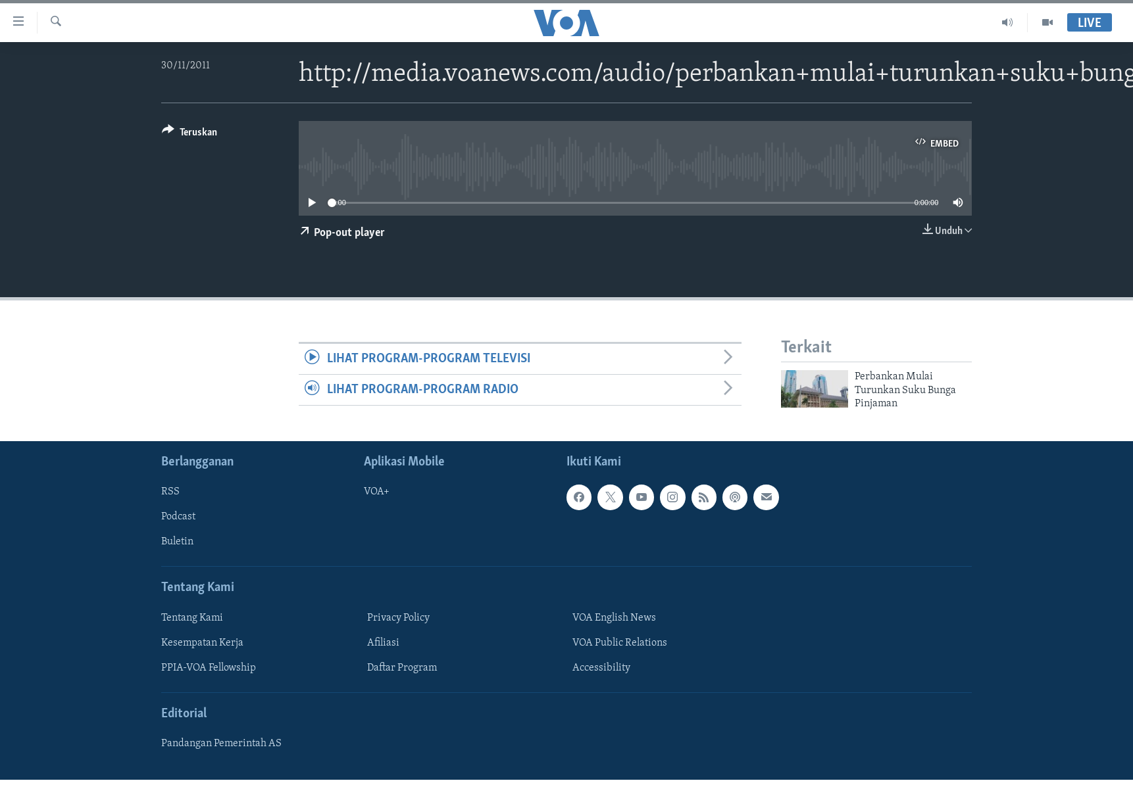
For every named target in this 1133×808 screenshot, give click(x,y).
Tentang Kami (192, 617)
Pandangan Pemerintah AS (221, 743)
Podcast (178, 516)
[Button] (189, 134)
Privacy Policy (398, 617)
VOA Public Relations (619, 642)
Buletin (177, 541)
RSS (170, 492)
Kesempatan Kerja (202, 642)
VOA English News (614, 617)
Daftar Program (402, 668)
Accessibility (601, 668)
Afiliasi (383, 642)
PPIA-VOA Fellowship (208, 668)
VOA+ (377, 492)
